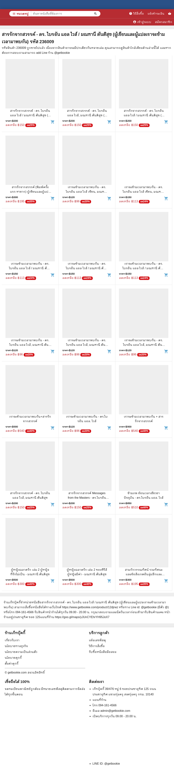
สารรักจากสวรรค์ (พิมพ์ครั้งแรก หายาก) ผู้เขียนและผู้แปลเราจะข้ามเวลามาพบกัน (30, 192)
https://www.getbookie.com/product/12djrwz (90, 607)
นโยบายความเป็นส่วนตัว (21, 651)
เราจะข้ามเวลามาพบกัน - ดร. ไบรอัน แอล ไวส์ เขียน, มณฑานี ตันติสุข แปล (144, 192)
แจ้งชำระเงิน (156, 13)
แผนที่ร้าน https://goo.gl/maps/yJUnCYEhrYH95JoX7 (75, 617)
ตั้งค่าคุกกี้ (11, 663)
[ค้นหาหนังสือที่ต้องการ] (95, 13)
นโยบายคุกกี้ (13, 657)
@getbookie (112, 763)
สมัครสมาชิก (163, 22)
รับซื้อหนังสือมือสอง (102, 651)
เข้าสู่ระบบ (142, 22)
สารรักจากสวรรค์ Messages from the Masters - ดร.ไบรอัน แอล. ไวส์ (87, 498)
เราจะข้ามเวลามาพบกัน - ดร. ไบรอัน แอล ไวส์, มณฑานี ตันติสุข (30, 345)
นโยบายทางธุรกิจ (16, 646)
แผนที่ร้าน (99, 699)
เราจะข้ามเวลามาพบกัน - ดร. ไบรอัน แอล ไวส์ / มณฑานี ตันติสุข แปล (30, 268)
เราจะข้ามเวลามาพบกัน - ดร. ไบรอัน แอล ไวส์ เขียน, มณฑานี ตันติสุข (87, 192)
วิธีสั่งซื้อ (136, 13)
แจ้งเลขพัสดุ (97, 640)
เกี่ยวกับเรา (12, 640)
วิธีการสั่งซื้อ (97, 646)
